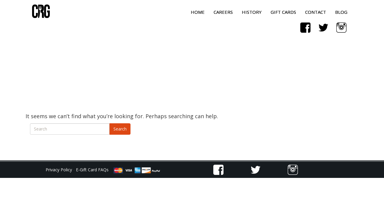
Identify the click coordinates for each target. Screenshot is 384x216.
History (252, 12)
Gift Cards (283, 12)
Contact (315, 12)
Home (198, 12)
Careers (223, 12)
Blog (341, 12)
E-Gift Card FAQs (92, 169)
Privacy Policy (59, 169)
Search (120, 129)
